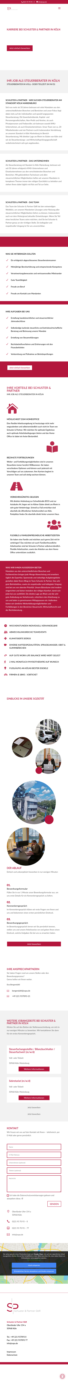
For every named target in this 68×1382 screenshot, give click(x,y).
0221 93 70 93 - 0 (29, 2)
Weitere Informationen (34, 1069)
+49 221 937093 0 (18, 1337)
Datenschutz (12, 1355)
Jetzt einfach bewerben (19, 48)
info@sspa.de (17, 1234)
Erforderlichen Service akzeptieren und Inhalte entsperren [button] (34, 1271)
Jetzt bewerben (34, 944)
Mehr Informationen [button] (34, 1260)
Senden (54, 1204)
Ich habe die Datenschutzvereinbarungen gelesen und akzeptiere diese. (30, 1197)
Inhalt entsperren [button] (34, 1265)
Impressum (11, 1352)
